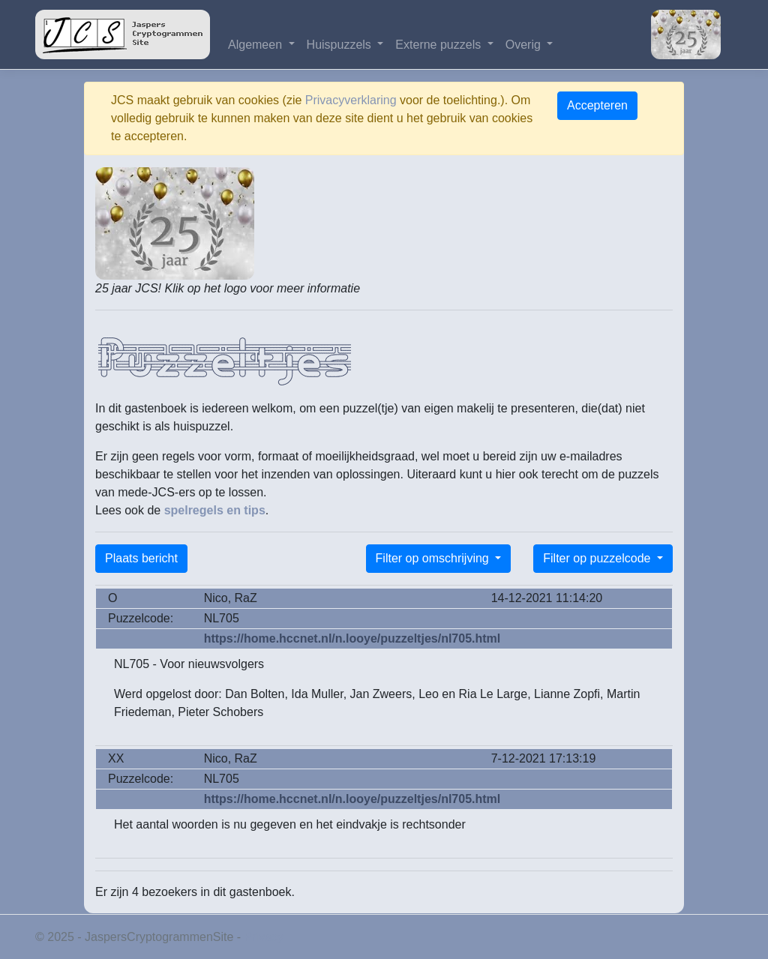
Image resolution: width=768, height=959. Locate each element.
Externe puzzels (439, 44)
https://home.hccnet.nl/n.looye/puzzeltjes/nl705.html (352, 638)
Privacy (264, 937)
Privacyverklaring (351, 100)
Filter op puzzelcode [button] (598, 558)
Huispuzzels (341, 44)
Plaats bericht (141, 558)
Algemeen (257, 44)
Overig (525, 44)
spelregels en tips (215, 510)
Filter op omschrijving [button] (434, 558)
